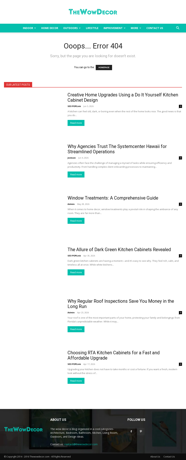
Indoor (29, 28)
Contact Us (154, 28)
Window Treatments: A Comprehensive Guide (113, 198)
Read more (76, 123)
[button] (177, 28)
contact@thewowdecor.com (81, 444)
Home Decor (49, 28)
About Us (155, 456)
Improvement (115, 28)
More (136, 28)
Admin (71, 204)
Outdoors (72, 28)
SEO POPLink (74, 106)
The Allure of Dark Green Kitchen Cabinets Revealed (119, 249)
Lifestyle (92, 28)
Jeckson (72, 157)
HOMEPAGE (103, 67)
